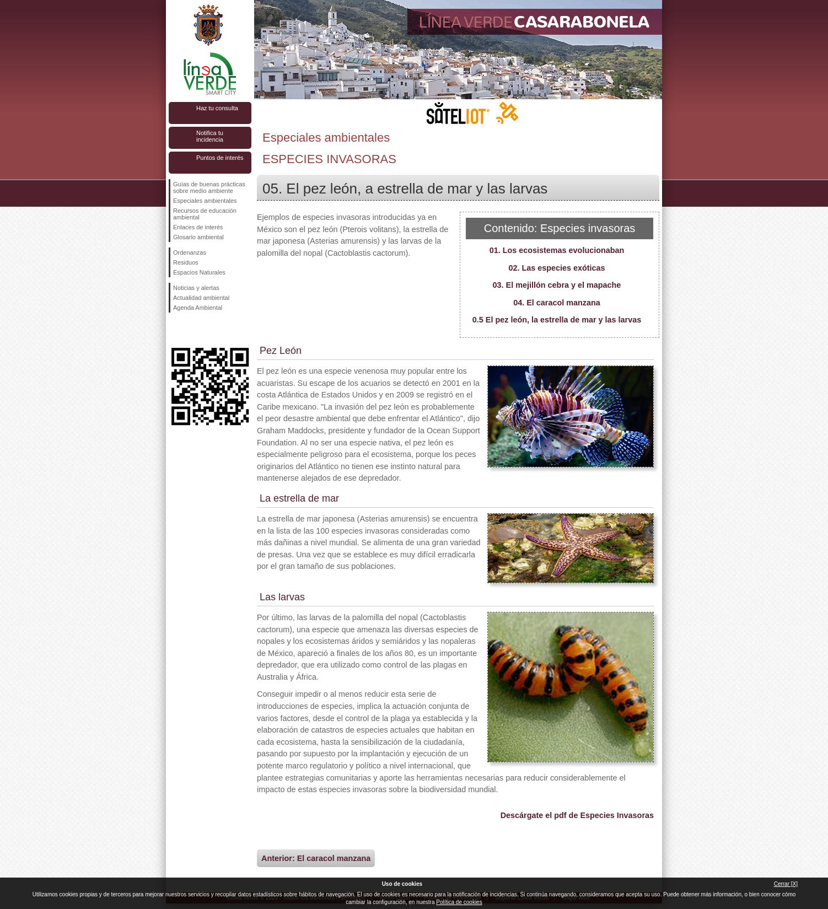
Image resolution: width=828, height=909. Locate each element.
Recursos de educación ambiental (204, 213)
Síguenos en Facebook (175, 330)
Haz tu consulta (217, 108)
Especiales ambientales (205, 200)
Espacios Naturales (199, 272)
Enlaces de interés (198, 227)
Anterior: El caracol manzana (315, 858)
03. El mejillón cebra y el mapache (557, 285)
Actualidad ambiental (201, 297)
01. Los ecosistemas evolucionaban (557, 250)
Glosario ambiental (198, 237)
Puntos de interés (220, 157)
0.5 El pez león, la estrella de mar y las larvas (556, 319)
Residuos (185, 262)
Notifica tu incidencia (209, 136)
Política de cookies (459, 902)
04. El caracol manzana (556, 302)
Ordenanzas (189, 252)
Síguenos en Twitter (193, 330)
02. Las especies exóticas (556, 267)
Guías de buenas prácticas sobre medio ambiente (209, 187)
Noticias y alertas (196, 287)
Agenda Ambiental (197, 307)
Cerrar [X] (786, 884)
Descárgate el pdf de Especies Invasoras (577, 815)
